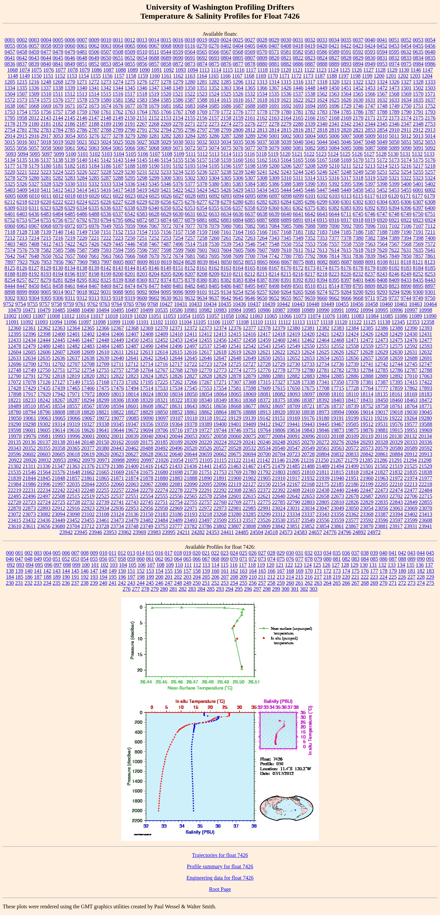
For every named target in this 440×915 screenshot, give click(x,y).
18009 (102, 394)
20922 (15, 460)
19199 (352, 418)
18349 (220, 400)
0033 (322, 40)
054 (85, 559)
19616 (73, 430)
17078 (29, 382)
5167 (322, 160)
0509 (130, 52)
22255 (102, 490)
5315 (322, 178)
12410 (176, 334)
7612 (310, 250)
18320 (146, 400)
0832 (394, 58)
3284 (190, 136)
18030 (161, 394)
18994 (337, 412)
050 (47, 559)
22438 (323, 490)
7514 (190, 244)
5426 (226, 190)
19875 (352, 430)
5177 (10, 166)
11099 (113, 322)
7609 (274, 250)
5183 (82, 166)
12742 (381, 364)
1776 (238, 112)
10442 (283, 304)
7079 (214, 226)
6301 (346, 202)
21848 (58, 478)
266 (346, 583)
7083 (262, 226)
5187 (118, 166)
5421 (165, 190)
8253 (430, 274)
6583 (142, 214)
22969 (176, 508)
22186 (352, 484)
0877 (238, 64)
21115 (220, 460)
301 (295, 589)
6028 (190, 196)
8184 (418, 268)
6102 (322, 196)
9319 (130, 298)
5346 (166, 184)
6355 (213, 208)
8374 (166, 280)
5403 (10, 190)
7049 (106, 226)
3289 (250, 136)
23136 (132, 514)
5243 (286, 172)
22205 (381, 484)
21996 (44, 484)
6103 (334, 196)
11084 (372, 316)
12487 (132, 346)
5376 (178, 184)
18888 (249, 412)
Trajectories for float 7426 (220, 855)
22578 (205, 496)
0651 (118, 58)
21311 (29, 466)
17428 (14, 388)
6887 (262, 220)
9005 (46, 292)
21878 (146, 478)
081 (337, 559)
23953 (110, 532)
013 (131, 553)
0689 (166, 58)
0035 (346, 40)
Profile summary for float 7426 (220, 866)
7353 (322, 238)
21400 (131, 466)
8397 (346, 280)
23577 (352, 520)
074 (272, 559)
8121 (418, 262)
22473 (381, 490)
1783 (322, 112)
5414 (81, 190)
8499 (286, 286)
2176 (430, 118)
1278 (166, 82)
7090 (334, 226)
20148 (88, 442)
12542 (249, 346)
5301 (178, 178)
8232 (358, 274)
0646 (70, 58)
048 (29, 559)
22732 (88, 502)
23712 (87, 526)
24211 (183, 532)
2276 (250, 124)
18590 (102, 406)
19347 (132, 424)
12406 (117, 334)
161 (225, 571)
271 (393, 583)
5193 (190, 166)
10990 (323, 310)
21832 (396, 472)
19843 (308, 430)
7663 (106, 256)
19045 (425, 412)
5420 (153, 190)
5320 (382, 178)
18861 (190, 412)
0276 (213, 46)
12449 (117, 340)
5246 (322, 172)
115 (224, 565)
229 (430, 577)
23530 (279, 520)
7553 (310, 244)
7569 (418, 244)
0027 (250, 40)
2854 (382, 130)
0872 (178, 64)
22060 (117, 484)
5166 (310, 160)
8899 (22, 292)
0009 (94, 40)
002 (29, 553)
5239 (238, 172)
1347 (154, 88)
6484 (58, 214)
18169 (410, 394)
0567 (226, 52)
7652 (58, 256)
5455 (406, 190)
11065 (270, 316)
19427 (279, 424)
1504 (10, 94)
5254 (406, 172)
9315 (106, 298)
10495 (117, 310)
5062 (82, 148)
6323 (45, 208)
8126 (22, 268)
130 (364, 565)
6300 (334, 202)
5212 (358, 166)
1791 (418, 112)
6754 (34, 220)
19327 (88, 424)
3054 (70, 136)
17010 (411, 376)
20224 (220, 442)
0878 (250, 64)
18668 (235, 406)
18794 (29, 412)
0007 (82, 40)
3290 (262, 136)
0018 (189, 40)
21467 (249, 466)
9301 (430, 292)
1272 (94, 82)
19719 (190, 430)
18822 (117, 412)
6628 (154, 214)
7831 (346, 256)
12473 (381, 340)
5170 (358, 160)
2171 (370, 118)
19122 (220, 418)
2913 (430, 130)
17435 (44, 388)
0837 (22, 64)
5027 (142, 142)
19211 (366, 418)
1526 (238, 94)
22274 (161, 490)
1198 (355, 76)
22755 (190, 502)
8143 (118, 268)
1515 (105, 94)
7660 (82, 256)
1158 (131, 76)
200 (159, 577)
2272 (202, 124)
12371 (176, 328)
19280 (425, 418)
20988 (118, 460)
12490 (146, 346)
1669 (46, 106)
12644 (176, 358)
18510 (29, 406)
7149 (82, 232)
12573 (381, 346)
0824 (322, 58)
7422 (70, 244)
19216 (381, 418)
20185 (161, 442)
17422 (425, 382)
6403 (22, 214)
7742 (274, 256)
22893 (44, 508)
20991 (132, 460)
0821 (286, 58)
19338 (102, 424)
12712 (131, 364)
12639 (102, 358)
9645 (238, 298)
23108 (102, 514)
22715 (425, 496)
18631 (176, 406)
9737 (394, 298)
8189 (22, 274)
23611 (29, 526)
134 (401, 565)
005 (57, 553)
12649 (249, 358)
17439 (58, 388)
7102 (394, 226)
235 (57, 583)
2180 (34, 124)
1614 (214, 100)
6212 (10, 202)
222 (365, 577)
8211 (238, 274)
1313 (262, 82)
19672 (132, 430)
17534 (176, 388)
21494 (337, 466)
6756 (58, 220)
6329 (69, 208)
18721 (308, 406)
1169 (261, 76)
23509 (220, 520)
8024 (178, 262)
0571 (274, 52)
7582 (46, 250)
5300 (166, 178)
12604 (14, 352)
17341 (323, 382)
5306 (238, 178)
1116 (239, 70)
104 (123, 565)
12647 (220, 358)
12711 (117, 364)
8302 (94, 280)
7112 (430, 226)
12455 (205, 340)
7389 (394, 238)
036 (346, 553)
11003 (24, 316)
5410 (34, 190)
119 (261, 565)
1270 (70, 82)
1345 (130, 88)
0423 (358, 46)
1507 (22, 94)
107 (151, 565)
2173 (394, 118)
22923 (88, 508)
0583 (310, 52)
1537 (298, 94)
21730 (190, 472)
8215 (286, 274)
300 (286, 589)
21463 (234, 466)
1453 (370, 88)
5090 (406, 148)
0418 (298, 46)
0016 (177, 40)
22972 (205, 508)
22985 (249, 508)
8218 (322, 274)
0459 (34, 52)
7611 (298, 250)
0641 (10, 58)
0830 (370, 58)
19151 (278, 418)
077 (300, 559)
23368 (367, 514)
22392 (279, 490)
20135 (14, 442)
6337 (117, 208)
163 (244, 571)
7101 (382, 226)
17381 (367, 382)
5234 (178, 172)
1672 (82, 106)
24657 (315, 532)
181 (412, 571)
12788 (425, 370)
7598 (166, 250)
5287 (106, 178)
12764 (146, 370)
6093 (226, 196)
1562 (322, 94)
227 (411, 577)
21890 (205, 478)
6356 (226, 208)
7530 (214, 244)
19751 (249, 430)
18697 (279, 406)
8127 (34, 268)
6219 (34, 202)
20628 (146, 454)
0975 (406, 64)
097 (58, 565)
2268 (154, 124)
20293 (367, 442)
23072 (14, 514)
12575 (396, 346)
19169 (293, 418)
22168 (308, 484)
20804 (323, 454)
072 (253, 559)
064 (178, 559)
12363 (58, 328)
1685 (214, 106)
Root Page (220, 889)
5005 (322, 136)
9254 (238, 292)
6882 (214, 220)
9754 (20, 304)
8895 (418, 286)
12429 (396, 334)
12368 (132, 328)
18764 (411, 406)
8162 (214, 268)
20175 (146, 442)
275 (430, 583)
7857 (418, 256)
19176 (308, 418)
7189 (394, 232)
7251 (142, 238)
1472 (382, 88)
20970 (88, 460)
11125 (369, 322)
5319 (370, 178)
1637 (430, 100)
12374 (220, 328)
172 (328, 571)
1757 (58, 112)
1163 (190, 76)
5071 (178, 148)
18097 (308, 394)
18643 (190, 406)
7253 (166, 238)
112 (197, 565)
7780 (286, 256)
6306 (406, 202)
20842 (367, 454)
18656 (220, 406)
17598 (249, 388)
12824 (146, 376)
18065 (235, 394)
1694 (310, 106)
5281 (46, 178)
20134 (425, 436)
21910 (279, 478)
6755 (46, 220)
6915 (322, 220)
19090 (146, 418)
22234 (44, 490)
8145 (142, 268)
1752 (430, 106)
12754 (88, 370)
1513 (81, 94)
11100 (127, 322)
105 (132, 565)
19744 (220, 430)
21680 (161, 472)
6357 (238, 208)
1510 (46, 94)
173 (337, 571)
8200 (118, 274)
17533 (161, 388)
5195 (214, 166)
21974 (411, 478)
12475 (396, 340)
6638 (262, 214)
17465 (73, 388)
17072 (14, 382)
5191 (166, 166)
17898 (14, 394)
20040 (146, 436)
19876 (367, 430)
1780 (286, 112)
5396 (358, 184)
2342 (346, 124)
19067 (88, 418)
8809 (370, 286)
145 (75, 571)
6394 (394, 208)
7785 (298, 256)
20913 (425, 454)
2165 (298, 118)
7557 (334, 244)
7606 (250, 250)
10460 (386, 304)
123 (298, 565)
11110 (256, 322)
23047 (323, 508)
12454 (190, 340)
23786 (205, 526)
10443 (298, 304)
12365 (88, 328)
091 (430, 559)
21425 (161, 466)
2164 (286, 118)
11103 (170, 322)
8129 (46, 268)
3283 (178, 136)
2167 (322, 118)
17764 (367, 388)
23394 (396, 514)
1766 (166, 112)
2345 (382, 124)
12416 (249, 334)
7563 (370, 244)
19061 (29, 418)
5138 (58, 160)
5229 (118, 172)
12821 (102, 376)
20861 (381, 454)
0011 (118, 40)
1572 (10, 100)
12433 (14, 340)
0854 (118, 64)
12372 (190, 328)
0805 (238, 58)
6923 (418, 220)
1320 (334, 82)
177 (374, 571)
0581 (286, 52)
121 (280, 565)
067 (206, 559)
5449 (346, 190)
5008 (358, 136)
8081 (310, 262)
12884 (323, 376)
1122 (309, 70)
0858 (166, 64)
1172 (296, 76)
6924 (430, 220)
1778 (262, 112)
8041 (214, 262)
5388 (286, 184)
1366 (262, 88)
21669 (117, 472)
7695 (214, 256)
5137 (46, 160)
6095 (250, 196)
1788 (382, 112)
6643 (322, 214)
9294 (394, 292)
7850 (406, 256)
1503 (430, 88)
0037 (358, 40)
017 (168, 553)
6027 (178, 196)
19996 (73, 436)
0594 (382, 52)
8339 (118, 280)
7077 (190, 226)
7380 (358, 238)
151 (131, 571)
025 (243, 553)
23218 (205, 514)
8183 (406, 268)
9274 (322, 292)
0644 (46, 58)
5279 (22, 178)
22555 (161, 496)
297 (258, 589)
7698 (226, 256)
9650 (262, 298)
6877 (178, 220)
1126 (357, 70)
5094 (22, 154)
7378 (346, 238)
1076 (48, 70)
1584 (154, 100)
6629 (166, 214)
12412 (205, 334)
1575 (46, 100)
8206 (178, 274)
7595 (130, 250)
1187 (320, 76)
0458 (22, 52)
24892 (359, 532)
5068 (154, 148)
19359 (161, 424)
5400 (406, 184)
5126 (357, 154)
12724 (220, 364)
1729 (346, 106)
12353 (413, 322)
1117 (251, 70)
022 (215, 553)
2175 (418, 118)
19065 (58, 418)
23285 (249, 514)
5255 (418, 172)
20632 (161, 454)
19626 (88, 430)
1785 (346, 112)
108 (160, 565)
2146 (82, 118)
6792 (82, 220)
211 (262, 577)
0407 (274, 46)
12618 (220, 352)
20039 (132, 436)
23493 (190, 520)
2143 (46, 118)
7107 (418, 226)
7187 (370, 232)
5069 (166, 148)
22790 (293, 502)
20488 (146, 448)
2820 (346, 130)
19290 (14, 424)
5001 (274, 136)
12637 (73, 358)
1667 (22, 106)
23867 (352, 526)
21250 (322, 460)
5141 (94, 160)
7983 (94, 262)
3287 (226, 136)
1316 (298, 82)
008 (85, 553)
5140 (82, 160)
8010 (154, 262)
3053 (58, 136)
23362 (352, 514)
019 (187, 553)
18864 (220, 412)
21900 (235, 478)
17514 (146, 388)
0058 (46, 46)
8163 (226, 268)
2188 (94, 124)
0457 (10, 52)
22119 (234, 484)
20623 (117, 454)
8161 (202, 268)
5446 (310, 190)
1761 (106, 112)
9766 (140, 304)
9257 (262, 292)
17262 (176, 382)
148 (103, 571)
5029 (166, 142)
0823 (310, 58)
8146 (154, 268)
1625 (334, 100)
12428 (381, 334)
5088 (382, 148)
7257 (190, 238)
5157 (202, 160)
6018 (70, 196)
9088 (118, 292)
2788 (106, 130)
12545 (279, 346)
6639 (274, 214)
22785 (279, 502)
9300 (418, 292)
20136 (29, 442)
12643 (161, 358)
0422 (346, 46)
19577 (411, 424)
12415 (234, 334)
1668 (34, 106)
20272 (323, 442)
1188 (332, 76)
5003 (298, 136)
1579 (94, 100)
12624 (308, 352)
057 (113, 559)
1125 (345, 70)
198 (141, 577)
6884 (238, 220)
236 (66, 583)
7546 (250, 244)
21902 (249, 478)
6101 (310, 196)
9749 (418, 298)
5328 (46, 184)
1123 (321, 70)
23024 (279, 508)
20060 (235, 436)
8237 (370, 274)
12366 (102, 328)
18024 (146, 394)
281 (173, 589)
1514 (93, 94)
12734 (322, 364)
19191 (337, 418)
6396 (406, 208)
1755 (34, 112)
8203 (142, 274)
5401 (418, 184)
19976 (29, 436)
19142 (264, 418)
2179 (22, 124)
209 (244, 577)
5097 (46, 154)
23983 (154, 532)
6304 (382, 202)
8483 (202, 286)
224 (383, 577)
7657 (70, 256)
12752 (73, 370)
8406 (370, 280)
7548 (274, 244)
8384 (250, 280)
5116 (250, 154)
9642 (226, 298)
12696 (14, 364)
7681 (190, 256)
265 (337, 583)
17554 (220, 388)
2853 (370, 130)
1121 (298, 70)
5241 (262, 172)
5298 (142, 178)
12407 (132, 334)
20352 (29, 448)
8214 (274, 274)
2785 (70, 130)
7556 (322, 244)
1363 (226, 88)
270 (384, 583)
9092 (142, 292)
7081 (238, 226)
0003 (34, 40)
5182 (70, 166)
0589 (334, 52)
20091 (293, 436)
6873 (154, 220)
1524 (213, 94)
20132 (410, 436)
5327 (34, 184)
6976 (94, 226)
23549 (308, 520)
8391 (286, 280)
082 (346, 559)
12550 (308, 346)
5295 (130, 178)
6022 (118, 196)
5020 (70, 142)
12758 (132, 370)
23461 (102, 520)
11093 (41, 322)
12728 (264, 364)
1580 (106, 100)
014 (140, 553)
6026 (166, 196)
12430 (410, 334)
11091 (12, 322)
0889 (334, 64)
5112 (202, 154)
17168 (102, 382)
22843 (396, 502)
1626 (346, 100)
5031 (190, 142)
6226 (106, 202)
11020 (140, 316)
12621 (264, 352)
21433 (175, 466)
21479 (278, 466)
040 (383, 553)
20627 (132, 454)
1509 (34, 94)
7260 (214, 238)
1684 (202, 106)
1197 (343, 76)
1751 (418, 106)
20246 (264, 442)
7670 (154, 256)
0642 (22, 58)
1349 (178, 88)
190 (66, 577)
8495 (250, 286)
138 (10, 571)
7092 (346, 226)
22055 (102, 484)
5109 (178, 154)
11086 (400, 316)
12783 (352, 370)
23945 (80, 532)
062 (159, 559)
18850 (161, 412)
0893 (346, 64)
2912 (418, 130)
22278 (176, 490)
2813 (262, 130)
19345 (117, 424)
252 (215, 583)
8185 (430, 268)
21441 (205, 466)
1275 (130, 82)
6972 (70, 226)
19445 (323, 424)
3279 (130, 136)
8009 (142, 262)
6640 (286, 214)
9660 (322, 298)
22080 (161, 484)
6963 (22, 226)
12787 (411, 370)
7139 (46, 232)
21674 (132, 472)
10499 (146, 310)
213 (281, 577)
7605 (238, 250)
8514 (334, 286)
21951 (352, 478)
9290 (358, 292)
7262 (238, 238)
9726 (382, 298)
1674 (106, 106)
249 (187, 583)
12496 (176, 346)
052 (66, 559)
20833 (352, 454)
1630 (358, 100)
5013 (418, 136)
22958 (161, 508)
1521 (177, 94)
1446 (298, 88)
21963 (381, 478)
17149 (73, 382)
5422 (177, 190)
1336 (34, 88)
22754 (176, 502)
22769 (235, 502)
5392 (334, 184)
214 (290, 577)
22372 (264, 490)
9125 (214, 292)
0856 (142, 64)
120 (270, 565)
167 (281, 571)
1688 (250, 106)
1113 (204, 70)
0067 (154, 46)
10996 (396, 310)
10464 (430, 304)
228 (421, 577)
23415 (14, 520)
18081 (264, 394)
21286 (380, 460)
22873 (29, 508)
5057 (34, 148)
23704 (73, 526)
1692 (286, 106)
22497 (44, 496)
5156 (190, 160)
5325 (10, 184)
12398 (44, 334)
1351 (202, 88)
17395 (396, 382)
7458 (142, 244)
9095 (166, 292)
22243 (73, 490)
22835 (381, 502)
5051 (406, 142)
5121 (297, 154)
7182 (310, 232)
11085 (386, 316)
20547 (293, 448)
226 (402, 577)
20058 (220, 436)
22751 (161, 502)
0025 (238, 40)
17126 (44, 382)
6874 (166, 220)
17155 (88, 382)
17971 (73, 394)
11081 (343, 316)
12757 (117, 370)
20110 (366, 436)
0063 (106, 46)
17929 (44, 394)
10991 (337, 310)
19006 (352, 412)
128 (345, 565)
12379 (279, 328)
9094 (154, 292)
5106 (142, 154)
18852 (176, 412)
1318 (322, 82)
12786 (396, 370)
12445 (58, 340)
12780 (308, 370)
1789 (394, 112)
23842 (278, 526)
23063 (396, 508)
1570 (418, 94)
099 (76, 565)
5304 (214, 178)
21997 (58, 484)
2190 (118, 124)
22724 (44, 502)
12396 (29, 334)
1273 (106, 82)
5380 (214, 184)
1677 (130, 106)
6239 (154, 202)
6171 (405, 196)
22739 (102, 502)
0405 (250, 46)
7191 (418, 232)
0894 (358, 64)
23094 (58, 514)
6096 (262, 196)
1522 (189, 94)
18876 (235, 412)
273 (412, 583)
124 (308, 565)
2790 (130, 130)
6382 (334, 208)
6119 (382, 196)
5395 (346, 184)
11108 (242, 322)
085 (374, 559)
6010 (34, 196)
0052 (406, 40)
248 (178, 583)
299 (276, 589)
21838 (425, 472)
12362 (44, 328)
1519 (153, 94)
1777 (250, 112)
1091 (156, 70)
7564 (382, 244)
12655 (337, 358)
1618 (262, 100)
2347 (406, 124)
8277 (34, 280)
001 (19, 553)
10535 (161, 310)
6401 (10, 214)
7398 (418, 238)
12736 (337, 364)
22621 (264, 496)
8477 (154, 286)
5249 (358, 172)
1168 (249, 76)
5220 (10, 172)
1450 (334, 88)
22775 (264, 502)
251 (206, 583)
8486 (226, 286)
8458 (58, 286)
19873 (337, 430)
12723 (205, 364)
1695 (322, 106)
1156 (107, 76)
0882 (286, 64)
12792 (44, 376)
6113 (346, 196)
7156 (166, 232)
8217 (310, 274)
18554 (58, 406)
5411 (46, 190)
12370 (161, 328)
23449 (58, 520)
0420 (322, 46)
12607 (58, 352)
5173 (394, 160)
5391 (322, 184)
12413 (220, 334)
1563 (334, 94)
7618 (358, 250)
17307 (235, 382)
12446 (73, 340)
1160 (154, 76)
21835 (410, 472)
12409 (161, 334)
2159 (238, 118)
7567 (394, 244)
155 (169, 571)
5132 (417, 154)
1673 (94, 106)
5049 (382, 142)
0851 (82, 64)
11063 (256, 316)
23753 (161, 526)
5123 (321, 154)
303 (314, 589)
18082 (279, 394)
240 (103, 583)
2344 (370, 124)
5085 (346, 148)
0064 (118, 46)
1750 (406, 106)
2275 (238, 124)
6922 (406, 220)
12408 (146, 334)
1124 (333, 70)
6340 (153, 208)
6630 (178, 214)
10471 (29, 310)
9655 (286, 298)
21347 (58, 466)
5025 (118, 142)
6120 (393, 196)
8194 (58, 274)
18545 (44, 406)
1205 (10, 82)
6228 (130, 202)
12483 (88, 346)
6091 (202, 196)
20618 (73, 454)
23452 (73, 520)
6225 (94, 202)
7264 (262, 238)
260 (290, 583)
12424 (352, 334)
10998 (425, 310)
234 (47, 583)
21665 (102, 472)
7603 (214, 250)
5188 (130, 166)
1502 (418, 88)
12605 (29, 352)
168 (290, 571)
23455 (88, 520)
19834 (293, 430)
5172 (382, 160)
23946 (95, 532)
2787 (94, 130)
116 (234, 565)
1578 (82, 100)
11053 (169, 316)
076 (290, 559)
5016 (22, 142)
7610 (286, 250)
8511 (322, 286)
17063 (425, 376)
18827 (132, 412)
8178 (358, 268)
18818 (73, 412)
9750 (430, 298)
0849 (70, 64)
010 (103, 553)
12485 (117, 346)
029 (281, 553)
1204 (427, 76)
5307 (250, 178)
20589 (411, 448)
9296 (406, 292)
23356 (337, 514)
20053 (190, 436)
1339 (70, 88)
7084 (274, 226)
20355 (44, 448)
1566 (370, 94)
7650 (46, 256)
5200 (274, 166)
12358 (427, 322)
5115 (238, 154)
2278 (274, 124)
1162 (178, 76)
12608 (73, 352)
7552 (298, 244)
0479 (70, 52)
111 (188, 565)
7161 (226, 232)
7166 (262, 232)
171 (318, 571)
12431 (425, 334)
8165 (250, 268)
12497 (190, 346)
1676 (118, 106)
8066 (274, 262)
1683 (190, 106)
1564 (346, 94)
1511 (58, 94)
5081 (298, 148)
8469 (106, 286)
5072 (190, 148)
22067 (146, 484)
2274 (226, 124)
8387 (262, 280)
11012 (67, 316)
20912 (411, 454)
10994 (367, 310)
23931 (410, 526)
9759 (68, 304)
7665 (118, 256)
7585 (58, 250)
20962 (74, 460)
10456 (357, 304)
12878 (235, 376)
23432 (29, 520)
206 (215, 577)
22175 (322, 484)
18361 (235, 400)
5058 (46, 148)
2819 (334, 130)
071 (244, 559)
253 (225, 583)
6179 (429, 196)
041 (393, 553)
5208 (310, 166)
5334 (118, 184)
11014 (82, 316)
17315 (264, 382)
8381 (214, 280)
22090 (190, 484)
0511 (154, 52)
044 (421, 553)
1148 (13, 76)
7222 (106, 238)
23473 (117, 520)
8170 (286, 268)
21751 (205, 472)
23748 (131, 526)
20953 (59, 460)
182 (421, 571)
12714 (146, 364)
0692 (202, 58)
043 (411, 553)
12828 (205, 376)
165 (262, 571)
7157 (178, 232)
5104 (118, 154)
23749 (146, 526)
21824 (366, 472)
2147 (94, 118)
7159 (202, 232)
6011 (46, 196)
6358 (250, 208)
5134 (10, 160)
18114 (366, 394)
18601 (132, 406)
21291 (395, 460)
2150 (130, 118)
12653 (308, 358)
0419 (310, 46)
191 (75, 577)
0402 (226, 46)
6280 (238, 202)
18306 (117, 400)
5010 (382, 136)
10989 (308, 310)
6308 (430, 202)
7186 (358, 232)
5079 (274, 148)
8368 (130, 280)
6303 (370, 202)
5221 (22, 172)
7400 (430, 238)
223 (374, 577)
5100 (70, 154)
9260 (274, 292)
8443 (430, 280)
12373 (205, 328)
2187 (82, 124)
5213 (370, 166)
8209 (214, 274)
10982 (205, 310)
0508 (118, 52)
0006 (70, 40)
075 (281, 559)
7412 (46, 244)
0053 (418, 40)
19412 (264, 424)
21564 (44, 472)
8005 (118, 262)
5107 (154, 154)
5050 (394, 142)
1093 (180, 70)
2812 (250, 130)
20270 (308, 442)
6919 (370, 220)
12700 (29, 364)
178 (384, 571)
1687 (238, 106)
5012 (406, 136)
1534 (262, 94)
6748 (394, 214)
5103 (106, 154)
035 (337, 553)
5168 (334, 160)
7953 (46, 262)
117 (243, 565)
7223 (118, 238)
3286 (214, 136)
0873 (190, 64)
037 (355, 553)
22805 (323, 502)
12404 (102, 334)
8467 (94, 286)
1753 (10, 112)
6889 (286, 220)
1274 (118, 82)
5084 (334, 148)
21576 (58, 472)
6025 (154, 196)
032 (309, 553)
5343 (142, 184)
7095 (358, 226)
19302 (44, 424)
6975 (82, 226)
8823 (394, 286)
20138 (58, 442)
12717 (175, 364)
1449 (322, 88)
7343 (274, 238)
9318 (118, 298)
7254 (178, 238)
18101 (337, 394)
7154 (142, 232)
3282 (166, 136)
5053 (430, 142)
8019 (166, 262)
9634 (202, 298)
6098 (286, 196)
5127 (369, 154)
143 (57, 571)
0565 (201, 52)
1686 (226, 106)
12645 (190, 358)
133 (392, 565)
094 (30, 565)
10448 (313, 304)
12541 (235, 346)
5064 (106, 148)
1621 (286, 100)
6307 (418, 202)
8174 (322, 268)
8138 (82, 268)
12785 (381, 370)
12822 (117, 376)
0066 (142, 46)
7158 (190, 232)
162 (234, 571)
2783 (46, 130)
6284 (286, 202)
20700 (264, 454)
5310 (286, 178)
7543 (238, 244)
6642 (310, 214)
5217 (418, 166)
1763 (130, 112)
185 (19, 577)
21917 (293, 478)
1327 (406, 82)
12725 (234, 364)
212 (271, 577)
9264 (286, 292)
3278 (118, 136)
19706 (161, 430)
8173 (310, 268)
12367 (117, 328)
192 (85, 577)
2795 (178, 130)
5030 (178, 142)
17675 (308, 388)
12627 (352, 352)
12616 (190, 352)
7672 (166, 256)
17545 (190, 388)
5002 (286, 136)
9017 (70, 292)
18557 (73, 406)
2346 (394, 124)
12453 (176, 340)
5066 (130, 148)
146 (85, 571)
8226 (346, 274)
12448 (102, 340)
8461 (70, 286)
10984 (235, 310)
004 (47, 553)
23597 (396, 520)
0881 (274, 64)
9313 (94, 298)
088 (402, 559)
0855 (130, 64)
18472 (425, 400)
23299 (264, 514)
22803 (308, 502)
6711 (346, 214)
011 (112, 553)
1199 (367, 76)
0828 (346, 58)
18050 (190, 394)
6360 (274, 208)
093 (20, 565)
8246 (394, 274)
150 (122, 571)
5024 (106, 142)
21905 (264, 478)
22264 (132, 490)
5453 (394, 190)
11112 (284, 322)
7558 (346, 244)
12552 (337, 346)
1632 (382, 100)
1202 (403, 76)
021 (206, 553)
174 (346, 571)
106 (142, 565)
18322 (176, 400)
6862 (130, 220)
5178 (22, 166)
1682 (178, 106)
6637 (250, 214)
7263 (250, 238)
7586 (70, 250)
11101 (142, 322)
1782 (310, 112)
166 (272, 571)
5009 (370, 136)
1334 (10, 88)
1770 (214, 112)
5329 (58, 184)
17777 (381, 388)
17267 (205, 382)
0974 (394, 64)
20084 (279, 436)
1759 (82, 112)
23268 (220, 514)
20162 (117, 442)
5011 (394, 136)
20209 (190, 442)
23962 (124, 532)
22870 (14, 508)
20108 (337, 436)
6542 (130, 214)
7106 (406, 226)
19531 (381, 424)
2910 (394, 130)
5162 (262, 160)
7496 (178, 244)
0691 (190, 58)
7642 (10, 256)
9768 (152, 304)
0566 (213, 52)
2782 (34, 130)
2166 (310, 118)
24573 (286, 532)
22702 (396, 496)
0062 (94, 46)
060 (141, 559)
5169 (346, 160)
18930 (293, 412)
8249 (406, 274)
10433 (195, 304)
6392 (370, 208)
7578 (34, 250)
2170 (358, 118)
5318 (358, 178)
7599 (178, 250)
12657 (367, 358)
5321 (394, 178)
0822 (298, 58)
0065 (130, 46)
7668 (142, 256)
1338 (58, 88)
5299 (154, 178)
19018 (396, 412)
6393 (382, 208)
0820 (274, 58)
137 (429, 565)
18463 (411, 400)
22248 (88, 490)
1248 (46, 82)
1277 (154, 82)
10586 (176, 310)
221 (355, 577)
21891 (220, 478)
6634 (226, 214)
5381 (226, 184)
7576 (22, 250)
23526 (264, 520)
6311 (34, 208)
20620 (102, 454)
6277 (202, 202)
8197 (82, 274)
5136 (34, 160)
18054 (205, 394)
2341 (334, 124)
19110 (190, 418)
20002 (102, 436)
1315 (286, 82)
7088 (310, 226)
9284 (346, 292)
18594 (117, 406)
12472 (367, 340)
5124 (333, 154)
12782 (337, 370)
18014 (132, 394)
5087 (370, 148)
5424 (201, 190)
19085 (132, 418)
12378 (264, 328)
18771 (425, 406)
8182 (394, 268)
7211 (430, 232)
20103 (323, 436)
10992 (352, 310)
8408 (382, 280)
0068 (166, 46)
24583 (300, 532)
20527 (220, 448)
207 (225, 577)
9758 (56, 304)
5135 (22, 160)
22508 (58, 496)
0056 (22, 46)
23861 (337, 526)
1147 (427, 70)
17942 (58, 394)
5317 (346, 178)
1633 (394, 100)
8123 (430, 262)
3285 (202, 136)
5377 (190, 184)
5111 (190, 154)
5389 (298, 184)
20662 (220, 454)
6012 (58, 196)
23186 (176, 514)
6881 (202, 220)
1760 (94, 112)
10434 (210, 304)
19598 (14, 430)
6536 (106, 214)
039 (374, 553)
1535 (274, 94)
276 (127, 589)
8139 (94, 268)
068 (215, 559)
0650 (106, 58)
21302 (14, 466)
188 (47, 577)
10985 (249, 310)
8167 (274, 268)
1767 (178, 112)
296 (248, 589)
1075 (36, 70)
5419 (141, 190)
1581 (118, 100)
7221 (94, 238)
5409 (22, 190)
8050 (226, 262)
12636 (58, 358)
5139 (70, 160)
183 (430, 571)
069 (225, 559)
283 (192, 589)
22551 (132, 496)
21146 (278, 460)
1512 (69, 94)
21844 (29, 478)
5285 (94, 178)
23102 (88, 514)
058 (122, 559)
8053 (250, 262)
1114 (216, 70)
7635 (418, 250)
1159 (142, 76)
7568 (406, 244)
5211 (346, 166)
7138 (34, 232)
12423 (337, 334)
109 (170, 565)
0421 (334, 46)
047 (19, 559)
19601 (29, 430)
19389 (205, 424)
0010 (106, 40)
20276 (337, 442)
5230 (130, 172)
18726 (323, 406)
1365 (250, 88)
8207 (190, 274)
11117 (312, 322)
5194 (202, 166)
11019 (125, 316)
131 (373, 565)
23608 (425, 520)
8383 (238, 280)
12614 (161, 352)
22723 (29, 502)
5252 (394, 172)
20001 (88, 436)
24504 (256, 532)
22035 (73, 484)
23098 (73, 514)
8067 (286, 262)
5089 (394, 148)
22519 (88, 496)
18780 (14, 412)
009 (94, 553)
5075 (226, 148)
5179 (34, 166)
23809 (264, 526)
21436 (190, 466)
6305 (394, 202)
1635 (418, 100)
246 (159, 583)
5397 (370, 184)
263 (318, 583)
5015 (10, 142)
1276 (142, 82)
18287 (73, 400)
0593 (370, 52)
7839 (370, 256)
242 (122, 583)
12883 (308, 376)
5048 (370, 142)
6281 (250, 202)
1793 (430, 112)
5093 (10, 154)
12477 (425, 340)
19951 (411, 430)
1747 (370, 106)
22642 (293, 496)
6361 (286, 208)
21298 (424, 460)
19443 (308, 424)
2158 (226, 118)
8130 (58, 268)
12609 (88, 352)
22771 (249, 502)
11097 (84, 322)
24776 (330, 532)
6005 (10, 196)
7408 (34, 244)
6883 (226, 220)
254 (234, 583)
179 (393, 571)
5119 (273, 154)
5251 (382, 172)
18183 (425, 394)
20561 (323, 448)
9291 (370, 292)
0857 (154, 64)
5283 (70, 178)
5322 (406, 178)
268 (365, 583)
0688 (154, 58)
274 (421, 583)
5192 (178, 166)
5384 (250, 184)
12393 (425, 328)
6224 (82, 202)
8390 (274, 280)
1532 (250, 94)
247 (169, 583)
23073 (29, 514)
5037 (262, 142)
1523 (201, 94)
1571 (430, 94)
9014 (58, 292)
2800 (238, 130)
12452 (161, 340)
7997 (106, 262)
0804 (226, 58)
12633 (14, 358)
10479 (44, 310)
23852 (308, 526)
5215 (394, 166)
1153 (72, 76)
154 (159, 571)
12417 (264, 334)
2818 (322, 130)
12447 (88, 340)
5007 (346, 136)
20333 (411, 442)
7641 (430, 250)
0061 (82, 46)
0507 (106, 52)
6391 (358, 208)
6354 (201, 208)
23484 (161, 520)
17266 (190, 382)
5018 (46, 142)
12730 (293, 364)
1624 (322, 100)
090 (421, 559)
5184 (94, 166)
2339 (310, 124)
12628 (366, 352)
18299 (102, 400)
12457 (235, 340)
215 (299, 577)
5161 (250, 160)
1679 (154, 106)
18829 (146, 412)
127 (336, 565)
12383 (337, 328)
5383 (238, 184)
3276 (94, 136)
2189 (106, 124)
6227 (118, 202)
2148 (106, 118)
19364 (176, 424)
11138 (383, 322)
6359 (262, 208)
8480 (166, 286)
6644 (334, 214)
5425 (213, 190)
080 (328, 559)
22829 (367, 502)
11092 (26, 322)
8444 (10, 286)
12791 (29, 376)
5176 (430, 160)
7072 (166, 226)
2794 (166, 130)
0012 (129, 40)
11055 (198, 316)
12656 (352, 358)
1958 (22, 118)
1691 (274, 106)
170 (309, 571)
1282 (214, 82)
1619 (274, 100)
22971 (190, 508)
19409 (249, 424)
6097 (274, 196)
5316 (334, 178)
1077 (60, 70)
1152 (60, 76)
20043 (161, 436)
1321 (346, 82)
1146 (416, 70)
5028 (154, 142)
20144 (73, 442)
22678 (352, 496)
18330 (190, 400)
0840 (46, 64)
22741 (117, 502)
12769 (190, 370)
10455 (342, 304)
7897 (10, 262)
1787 (370, 112)
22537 (117, 496)
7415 (58, 244)
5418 (129, 190)
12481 (58, 346)
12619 (234, 352)
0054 (430, 40)
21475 (264, 466)
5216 (406, 166)
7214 (34, 238)
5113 (214, 154)
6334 (81, 208)
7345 (286, 238)
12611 (117, 352)
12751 (58, 370)
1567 (382, 94)
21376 (87, 466)
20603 (44, 454)
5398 (382, 184)
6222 (58, 202)
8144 (130, 268)
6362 (298, 208)
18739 (352, 406)
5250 (370, 172)
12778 (279, 370)
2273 (214, 124)
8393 (310, 280)
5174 (406, 160)
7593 (106, 250)
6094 (238, 196)
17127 (58, 382)
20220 (205, 442)
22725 (58, 502)
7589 (94, 250)
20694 (249, 454)
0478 (58, 52)
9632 (190, 298)
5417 (117, 190)
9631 (178, 298)
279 (155, 589)
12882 (293, 376)
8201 (130, 274)
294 (230, 589)
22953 (132, 508)
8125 (10, 268)
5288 (118, 178)
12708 (88, 364)
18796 (44, 412)
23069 (411, 508)
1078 (72, 70)
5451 (370, 190)
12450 (132, 340)
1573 (22, 100)
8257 (22, 280)
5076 (238, 148)
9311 (70, 298)
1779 (274, 112)
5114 (226, 154)
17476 (117, 388)
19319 (73, 424)
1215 (22, 82)
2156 (202, 118)
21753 (220, 472)
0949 (370, 64)
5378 (202, 184)
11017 (96, 316)
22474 (396, 490)
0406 (262, 46)
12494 (161, 346)
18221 (14, 400)
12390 (411, 328)
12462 (308, 340)
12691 (425, 358)
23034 (308, 508)
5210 (334, 166)
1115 (228, 70)
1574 (34, 100)
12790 (14, 376)
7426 (94, 244)
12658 (381, 358)
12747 (425, 364)
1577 (70, 100)
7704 (262, 256)
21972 (396, 478)
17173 (117, 382)
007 (75, 553)
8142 (106, 268)
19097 (161, 418)
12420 (308, 334)
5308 (262, 178)
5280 (34, 178)
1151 (48, 76)
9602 (154, 298)
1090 (144, 70)
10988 (293, 310)
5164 (286, 160)
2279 (286, 124)
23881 (381, 526)
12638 (88, 358)
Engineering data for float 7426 (220, 878)
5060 (58, 148)
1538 (310, 94)
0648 (82, 58)
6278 (214, 202)
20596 (14, 454)
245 (150, 583)
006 (66, 553)
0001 (10, 40)
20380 (102, 448)
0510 (142, 52)
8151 (178, 268)
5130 (393, 154)
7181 (298, 232)
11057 (212, 316)
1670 (58, 106)
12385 (367, 328)
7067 (154, 226)
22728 (73, 502)
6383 (346, 208)
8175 (334, 268)
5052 (418, 142)
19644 (117, 430)
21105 (205, 460)
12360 (14, 328)
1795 (10, 118)
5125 (345, 154)
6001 (418, 190)
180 (402, 571)
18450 (381, 400)
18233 (29, 400)
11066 (285, 316)
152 (141, 571)
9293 (382, 292)
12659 (396, 358)
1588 (202, 100)
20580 (396, 448)
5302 (190, 178)
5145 (142, 160)
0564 (189, 52)
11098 (99, 322)
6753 (22, 220)
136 (420, 565)
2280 (298, 124)
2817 (310, 130)
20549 (308, 448)
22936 (117, 508)
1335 (22, 88)
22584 (220, 496)
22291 (205, 490)
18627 (161, 406)
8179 (370, 268)
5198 (250, 166)
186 (29, 577)
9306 (58, 298)
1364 (238, 88)
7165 (250, 232)
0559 (177, 52)
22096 (220, 484)
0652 (130, 58)
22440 (337, 490)
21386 (117, 466)
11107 (228, 322)
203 (187, 577)
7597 (154, 250)
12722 (190, 364)
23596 (381, 520)
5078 (262, 148)
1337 (46, 88)
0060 (70, 46)
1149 (24, 76)
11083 (357, 316)
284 (201, 589)
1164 (201, 76)
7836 (358, 256)
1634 (406, 100)
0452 (382, 46)
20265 (293, 442)
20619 (88, 454)
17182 (132, 382)
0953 (382, 64)
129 (354, 565)
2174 (406, 118)
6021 (106, 196)
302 (304, 589)
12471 (352, 340)
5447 (322, 190)
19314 (58, 424)
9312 (82, 298)
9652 (274, 298)
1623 (310, 100)
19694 (146, 430)
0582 (298, 52)
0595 (394, 52)
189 (57, 577)
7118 (10, 232)
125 (317, 565)
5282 (58, 178)
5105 (130, 154)
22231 (29, 490)
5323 (418, 178)
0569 (250, 52)
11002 (9, 316)
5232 (154, 172)
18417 (352, 400)
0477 (46, 52)
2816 (298, 130)
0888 (322, 64)
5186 (106, 166)
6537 (118, 214)
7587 (82, 250)
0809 (262, 58)
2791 (142, 130)
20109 (352, 436)
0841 (58, 64)
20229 (235, 442)
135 (410, 565)
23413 (425, 514)
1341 (94, 88)
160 (215, 571)
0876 (226, 64)
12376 (235, 328)
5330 (70, 184)
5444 (286, 190)
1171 (284, 76)
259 (281, 583)
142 (47, 571)
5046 (346, 142)
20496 (176, 448)
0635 (418, 52)
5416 (105, 190)
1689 (262, 106)
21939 (323, 478)
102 (104, 565)
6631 (190, 214)
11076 (328, 316)
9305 (46, 298)
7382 (370, 238)
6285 (298, 202)
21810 (308, 472)
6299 (322, 202)
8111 (394, 262)
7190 (406, 232)
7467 (154, 244)
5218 (430, 166)
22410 (308, 490)
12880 (264, 376)
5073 (202, 148)
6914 (310, 220)
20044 (176, 436)
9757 (44, 304)
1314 (274, 82)
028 (271, 553)
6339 (141, 208)
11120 (341, 322)
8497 (262, 286)
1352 (214, 88)
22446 (352, 490)
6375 (310, 208)
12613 (146, 352)
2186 (70, 124)
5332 (94, 184)
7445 (118, 244)
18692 (264, 406)
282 (183, 589)
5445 (298, 190)
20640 (176, 454)
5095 (34, 154)
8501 (298, 286)
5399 (394, 184)
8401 (358, 280)
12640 (117, 358)
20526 (205, 448)
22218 (425, 484)
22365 (249, 490)
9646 (250, 298)
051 (57, 559)
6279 (226, 202)
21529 (425, 466)
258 (272, 583)
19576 (396, 424)
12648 (235, 358)
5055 (10, 148)
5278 (10, 178)
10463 (415, 304)
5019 (58, 142)
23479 (132, 520)
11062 (241, 316)
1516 (117, 94)
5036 (250, 142)
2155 (190, 118)
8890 (406, 286)
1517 (129, 94)
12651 (279, 358)
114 (215, 565)
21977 (425, 478)
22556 (176, 496)
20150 (102, 442)
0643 (34, 58)
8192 (34, 274)
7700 (250, 256)
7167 (274, 232)
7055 (118, 226)
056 (103, 559)
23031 (293, 508)
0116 (190, 46)
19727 (205, 430)
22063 (132, 484)
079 (318, 559)
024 (234, 553)
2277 (262, 124)
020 (196, 553)
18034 (176, 394)
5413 (69, 190)
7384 (382, 238)
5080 (286, 148)
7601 (202, 250)
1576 (58, 100)
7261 (226, 238)
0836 (10, 64)
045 (430, 553)
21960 (367, 478)
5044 (322, 142)
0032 (310, 40)
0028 (262, 40)
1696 (334, 106)
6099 (298, 196)
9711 (370, 298)
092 (11, 565)
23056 (381, 508)
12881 (279, 376)
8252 (418, 274)
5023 (94, 142)
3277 (106, 136)
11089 (415, 316)
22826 (352, 502)
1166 (225, 76)
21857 (73, 478)
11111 (270, 322)
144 (66, 571)
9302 (10, 298)
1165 (213, 76)
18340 (205, 400)
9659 (310, 298)
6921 (394, 220)
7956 (58, 262)
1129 (392, 70)
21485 (293, 466)
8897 (430, 286)
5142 (106, 160)
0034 (334, 40)
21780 (249, 472)
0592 (358, 52)
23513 (235, 520)
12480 (44, 346)
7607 (262, 250)
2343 (358, 124)
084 (365, 559)
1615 (226, 100)
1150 (36, 76)
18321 (161, 400)
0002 (22, 40)
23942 (66, 532)
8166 (262, 268)
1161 (166, 76)
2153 (166, 118)
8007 (130, 262)
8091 (370, 262)
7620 (382, 250)
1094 (192, 70)
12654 (323, 358)
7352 (310, 238)
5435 (274, 190)
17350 (337, 382)
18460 (396, 400)
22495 (14, 496)
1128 (380, 70)
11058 (227, 316)
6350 (165, 208)
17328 (293, 382)
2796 (190, 130)
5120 (285, 154)
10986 (264, 310)
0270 (201, 46)
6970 (58, 226)
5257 (430, 172)
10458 (371, 304)
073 (262, 559)
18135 (381, 394)
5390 (310, 184)
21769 (235, 472)
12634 (29, 358)
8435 (418, 280)
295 (239, 589)
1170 (273, 76)
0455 (418, 46)
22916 (73, 508)
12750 (44, 370)
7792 (310, 256)
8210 (226, 274)
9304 (34, 298)
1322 (358, 82)
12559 (367, 346)
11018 (111, 316)
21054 (176, 460)
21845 (44, 478)
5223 (46, 172)
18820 (88, 412)
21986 (29, 484)
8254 (10, 280)
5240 (250, 172)
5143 (118, 160)
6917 (346, 220)
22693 (381, 496)
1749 (394, 106)
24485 (242, 532)
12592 (411, 346)
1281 (202, 82)
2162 (262, 118)
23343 (323, 514)
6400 (430, 208)
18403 (337, 400)
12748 (14, 370)
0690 (178, 58)
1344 (118, 88)
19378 (190, 424)
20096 (308, 436)
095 (39, 565)
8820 (382, 286)
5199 (262, 166)
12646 (205, 358)
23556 (323, 520)
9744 (406, 298)
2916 (34, 136)
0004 (46, 40)
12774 (235, 370)
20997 (147, 460)
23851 (293, 526)
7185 (346, 232)
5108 (166, 154)
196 (122, 577)
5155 (178, 160)
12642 (146, 358)
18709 (293, 406)
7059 (130, 226)
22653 (308, 496)
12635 (44, 358)
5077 (250, 148)
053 (75, 559)
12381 (308, 328)
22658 (323, 496)
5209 (322, 166)
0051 (394, 40)
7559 (358, 244)
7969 (82, 262)
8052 (238, 262)
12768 (176, 370)
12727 (249, 364)
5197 (238, 166)
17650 (293, 388)
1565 (358, 94)
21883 (176, 478)
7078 (202, 226)
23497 (205, 520)
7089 (322, 226)
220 (346, 577)
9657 (298, 298)
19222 (396, 418)
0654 (142, 58)
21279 (351, 460)
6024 (142, 196)
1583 (142, 100)
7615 (346, 250)
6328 (57, 208)
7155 (154, 232)
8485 (214, 286)
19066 (73, 418)
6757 (70, 220)
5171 (370, 160)
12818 (58, 376)
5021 (82, 142)
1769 (202, 112)
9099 (190, 292)
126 (326, 565)
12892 (396, 376)
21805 (293, 472)
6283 (274, 202)
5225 (70, 172)
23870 (366, 526)
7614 (334, 250)
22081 (176, 484)
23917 (396, 526)
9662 (334, 298)
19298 (29, 424)
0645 (58, 58)
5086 (358, 148)
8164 (238, 268)
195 (113, 577)
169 (300, 571)
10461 (401, 304)
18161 (396, 394)
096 (48, 565)
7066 (142, 226)
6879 (190, 220)
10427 (166, 304)
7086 (298, 226)
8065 (262, 262)
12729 (278, 364)
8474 (130, 286)
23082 (44, 514)
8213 (262, 274)
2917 (46, 136)
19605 (44, 430)
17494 (132, 388)
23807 (234, 526)
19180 (322, 418)
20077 (264, 436)
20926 (30, 460)
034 (327, 553)
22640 (279, 496)
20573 (367, 448)
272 (402, 583)
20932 (44, 460)
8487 (238, 286)
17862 (411, 388)
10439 (269, 304)
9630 (166, 298)
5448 (334, 190)
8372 (154, 280)
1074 (24, 70)
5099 (58, 154)
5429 (238, 190)
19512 (367, 424)
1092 (168, 70)
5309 (274, 178)
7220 (82, 238)
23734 (117, 526)
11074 (314, 316)
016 (159, 553)
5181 (58, 166)
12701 (44, 364)
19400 (220, 424)
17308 (249, 382)
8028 (190, 262)
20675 (235, 454)
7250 (130, 238)
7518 (202, 244)
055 (94, 559)
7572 (430, 244)
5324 (430, 178)
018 (178, 553)
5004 (310, 136)
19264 (410, 418)
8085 (334, 262)
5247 (334, 172)
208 (234, 577)
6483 (46, 214)
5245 (310, 172)
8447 (22, 286)
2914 (10, 136)
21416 (146, 466)
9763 (104, 304)
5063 (94, 148)
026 (253, 553)
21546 (29, 472)
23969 (139, 532)
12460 (279, 340)
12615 (175, 352)
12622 (278, 352)
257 (262, 583)
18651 (205, 406)
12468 (337, 340)
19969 (425, 430)
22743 (132, 502)
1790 (406, 112)
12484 (102, 346)
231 (19, 583)
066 (197, 559)
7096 (370, 226)
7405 (22, 244)
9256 (250, 292)
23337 (308, 514)
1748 (382, 106)
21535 (14, 472)
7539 (226, 244)
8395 (334, 280)
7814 (334, 256)
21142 (263, 460)
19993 (58, 436)
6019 (82, 196)
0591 (346, 52)
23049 (337, 508)
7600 (190, 250)
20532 (249, 448)
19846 (323, 430)
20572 (352, 448)
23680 (58, 526)
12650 (264, 358)
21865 (102, 478)
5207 (298, 166)
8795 (358, 286)
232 (29, 583)
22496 (29, 496)
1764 (142, 112)
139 (19, 571)
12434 (29, 340)
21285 (366, 460)
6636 (238, 214)
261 (300, 583)
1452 (358, 88)
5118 (261, 154)
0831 (382, 58)
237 (75, 583)
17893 (425, 388)
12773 (220, 370)
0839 (34, 64)
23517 (249, 520)
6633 (214, 214)
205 (206, 577)
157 (187, 571)
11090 (429, 316)
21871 (117, 478)
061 (150, 559)
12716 (161, 364)
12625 (322, 352)
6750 (418, 214)
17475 (102, 388)
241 (113, 583)
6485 (70, 214)
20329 (396, 442)
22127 (249, 484)
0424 (370, 46)
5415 (93, 190)
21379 (102, 466)
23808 (249, 526)
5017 (34, 142)
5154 (166, 160)
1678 (142, 106)
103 (114, 565)
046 (10, 559)
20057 (205, 436)
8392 (298, 280)
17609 (264, 388)
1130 (404, 70)
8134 (70, 268)
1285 (226, 82)
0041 (382, 40)
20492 (161, 448)
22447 (367, 490)
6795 (118, 220)
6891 (298, 220)
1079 (84, 70)
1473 (394, 88)
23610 (14, 526)
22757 (205, 502)
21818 (352, 472)
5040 (298, 142)
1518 (141, 94)
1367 (274, 88)
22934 (102, 508)
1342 (106, 88)
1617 (250, 100)
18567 (88, 406)
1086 (96, 70)
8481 (178, 286)
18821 (102, 412)
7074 (178, 226)
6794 (106, 220)
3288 (238, 136)
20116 (381, 436)
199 (150, 577)
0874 (202, 64)
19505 (352, 424)
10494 (102, 310)
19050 (14, 418)
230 (10, 583)
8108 (382, 262)
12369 (146, 328)
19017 (381, 412)
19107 (176, 418)
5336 (130, 184)
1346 (142, 88)
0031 (298, 40)
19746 (235, 430)
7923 (22, 262)
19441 (293, 424)
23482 (146, 520)
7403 (10, 244)
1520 (165, 94)
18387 (308, 400)
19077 (117, 418)
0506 (94, 52)
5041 (310, 142)
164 (253, 571)
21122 (234, 460)
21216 (307, 460)
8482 (190, 286)
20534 (264, 448)
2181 (46, 124)
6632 (202, 214)
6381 (322, 208)
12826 (176, 376)
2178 (10, 124)
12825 (161, 376)
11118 (326, 322)
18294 (88, 400)
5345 (154, 184)
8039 (202, 262)
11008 (53, 316)
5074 (214, 148)
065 (187, 559)
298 (267, 589)
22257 (117, 490)
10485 (58, 310)
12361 (29, 328)
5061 (70, 148)
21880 (161, 478)
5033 (214, 142)
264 (328, 583)
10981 (190, 310)
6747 (382, 214)
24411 (227, 532)
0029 (274, 40)
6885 (250, 220)
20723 (293, 454)
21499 (352, 466)
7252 (154, 238)
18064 (220, 394)
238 (85, 583)
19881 (381, 430)
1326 (394, 82)
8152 (190, 268)
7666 (130, 256)
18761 (396, 406)
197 (131, 577)
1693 (298, 106)
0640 (430, 52)
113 (206, 565)
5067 (142, 148)
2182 (58, 124)
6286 (310, 202)
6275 (178, 202)
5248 (346, 172)
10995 (381, 310)
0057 (34, 46)
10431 (180, 304)
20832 (337, 454)
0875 (214, 64)
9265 (298, 292)
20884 (396, 454)
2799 (226, 130)
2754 (10, 130)
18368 (249, 400)
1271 (82, 82)
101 (95, 565)
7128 (22, 232)
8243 (382, 274)
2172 (382, 118)
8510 (310, 286)
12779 (293, 370)
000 (10, 553)
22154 (278, 484)
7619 (370, 250)
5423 (189, 190)
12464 (323, 340)
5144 (130, 160)
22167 (293, 484)
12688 (411, 358)
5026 (130, 142)
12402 (88, 334)
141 (38, 571)
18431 (367, 400)
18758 (381, 406)
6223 (70, 202)
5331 (82, 184)
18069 (249, 394)
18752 (367, 406)
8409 (394, 280)
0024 (226, 40)
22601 (235, 496)
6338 (129, 208)
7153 (130, 232)
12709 (102, 364)
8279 (46, 280)
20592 (425, 448)
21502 (381, 466)
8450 (34, 286)
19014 (367, 412)
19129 (234, 418)
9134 (226, 292)
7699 (238, 256)
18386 (293, 400)
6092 (214, 196)
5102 (94, 154)
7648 (34, 256)
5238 (226, 172)
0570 (262, 52)
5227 (94, 172)
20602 (29, 454)
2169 (346, 118)
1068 (12, 70)
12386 (381, 328)
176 (365, 571)
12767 (161, 370)
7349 (298, 238)
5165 (298, 160)
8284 (70, 280)
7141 (70, 232)
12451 (146, 340)
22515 (73, 496)
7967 (70, 262)
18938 (308, 412)
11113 (298, 322)
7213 (22, 238)
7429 (106, 244)
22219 (14, 490)
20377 (88, 448)
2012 (34, 118)
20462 (132, 448)
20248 (279, 442)
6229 (142, 202)
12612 (131, 352)
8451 (46, 286)
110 (179, 565)
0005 (58, 40)
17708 (323, 388)
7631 (406, 250)
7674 (178, 256)
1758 (70, 112)
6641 (298, 214)
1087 (108, 70)
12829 (220, 376)
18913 (264, 412)
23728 (102, 526)
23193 (190, 514)
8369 (142, 280)
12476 (411, 340)
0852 (94, 64)
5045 (334, 142)
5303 (202, 178)
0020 (213, 40)
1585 (166, 100)
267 (356, 583)
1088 (120, 70)
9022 (94, 292)
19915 (396, 430)
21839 (14, 478)
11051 (154, 316)
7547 (262, 244)
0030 (286, 40)
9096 (178, 292)
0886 (298, 64)
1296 (238, 82)
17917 (29, 394)
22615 (249, 496)
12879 (249, 376)
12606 (44, 352)
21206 (292, 460)
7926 (34, 262)
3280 (142, 136)
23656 (43, 526)
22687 (367, 496)
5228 (106, 172)
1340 (82, 88)
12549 (293, 346)
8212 (250, 274)
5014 (430, 136)
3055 (82, 136)
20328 (381, 442)
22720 (14, 502)
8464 (82, 286)
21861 (88, 478)
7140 (58, 232)
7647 (22, 256)
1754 (22, 112)
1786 (358, 112)
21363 (73, 466)
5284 (82, 178)
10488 (73, 310)
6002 (430, 190)
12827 (190, 376)
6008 (22, 196)
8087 (346, 262)
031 (299, 553)
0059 (58, 46)
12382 (323, 328)
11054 (183, 316)
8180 (382, 268)
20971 (103, 460)
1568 (394, 94)
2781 (22, 130)
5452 (382, 190)
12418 (278, 334)
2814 (274, 130)
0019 (201, 40)
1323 (370, 82)
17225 (161, 382)
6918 (358, 220)
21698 (176, 472)
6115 (358, 196)
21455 (220, 466)
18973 (323, 412)
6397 (418, 208)
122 (289, 565)
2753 (430, 124)
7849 (394, 256)
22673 (337, 496)
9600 (142, 298)
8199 (106, 274)
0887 (310, 64)
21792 (264, 472)
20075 (249, 436)
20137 (44, 442)
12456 (220, 340)
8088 (358, 262)
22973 (220, 508)
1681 (166, 106)
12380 (293, 328)
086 (384, 559)
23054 (367, 508)
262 (309, 583)
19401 (235, 424)
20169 (132, 442)
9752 (8, 304)
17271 (220, 382)
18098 (323, 394)
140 (29, 571)
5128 (381, 154)
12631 (410, 352)
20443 (117, 448)
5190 (154, 166)
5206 (286, 166)
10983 (220, 310)
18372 (264, 400)
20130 (396, 436)
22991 (264, 508)
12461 (293, 340)
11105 (199, 322)
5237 (214, 172)
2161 (250, 118)
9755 (32, 304)
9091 (130, 292)
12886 (352, 376)
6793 (94, 220)
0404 (238, 46)
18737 (337, 406)
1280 (190, 82)
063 (169, 559)
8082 (322, 262)
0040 (370, 40)
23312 (279, 514)
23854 (322, 526)
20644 (190, 454)
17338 (308, 382)
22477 (411, 490)
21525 (410, 466)
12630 (396, 352)
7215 (46, 238)
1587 (190, 100)
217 (318, 577)
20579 (381, 448)
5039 (286, 142)
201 (169, 577)
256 (253, 583)
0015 (165, 40)
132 (382, 565)
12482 (73, 346)
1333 (430, 82)
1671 (70, 106)
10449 (327, 304)
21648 (73, 472)
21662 (88, 472)
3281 (154, 136)
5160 (238, 160)
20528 (235, 448)
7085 (286, 226)
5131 (405, 154)
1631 (370, 100)
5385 (262, 184)
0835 (430, 58)
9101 (202, 292)
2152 (154, 118)
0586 (322, 52)
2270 (178, 124)
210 (253, 577)
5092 (430, 148)
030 (290, 553)
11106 (213, 322)
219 (337, 577)
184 (10, 577)
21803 (279, 472)
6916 (334, 220)
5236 (202, 172)
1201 (391, 76)
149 (113, 571)
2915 (22, 136)
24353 (212, 532)
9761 (80, 304)
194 (103, 577)
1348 (166, 88)
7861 (430, 256)
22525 (102, 496)
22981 (235, 508)
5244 (298, 172)
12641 (132, 358)
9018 (82, 292)
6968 (46, 226)
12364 (73, 328)
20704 (279, 454)
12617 (205, 352)
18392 (323, 400)
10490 (88, 310)
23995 (168, 532)
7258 (202, 238)
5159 (226, 160)
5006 (334, 136)
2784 (58, 130)
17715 (337, 388)
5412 (57, 190)
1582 (130, 100)
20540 (279, 448)
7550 (286, 244)
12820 (88, 376)
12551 (323, 346)
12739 (352, 364)
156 (178, 571)
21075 (191, 460)
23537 (293, 520)
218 (327, 577)
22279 (190, 490)
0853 (106, 64)
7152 (118, 232)
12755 (102, 370)
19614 (58, 430)
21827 (381, 472)
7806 (322, 256)
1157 (119, 76)
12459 (264, 340)
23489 (176, 520)
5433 (250, 190)
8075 (298, 262)
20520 (190, 448)
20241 (249, 442)
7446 (130, 244)
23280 (235, 514)
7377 (334, 238)
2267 (142, 124)
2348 (418, 124)
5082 (310, 148)
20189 (176, 442)
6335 (93, 208)
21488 (308, 466)
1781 (298, 112)
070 (234, 559)
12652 (293, 358)
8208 (202, 274)
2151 (142, 118)
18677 (249, 406)
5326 (22, 184)
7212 (10, 238)
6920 (382, 220)
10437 (254, 304)
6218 (22, 202)
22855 (425, 502)
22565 (190, 496)
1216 (34, 82)
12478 (14, 346)
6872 (142, 220)
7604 (226, 250)
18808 (58, 412)
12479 (29, 346)
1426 (286, 88)
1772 (226, 112)
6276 (190, 202)
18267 (58, 400)
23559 (337, 520)
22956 (146, 508)
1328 (418, 82)
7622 (394, 250)
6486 (82, 214)
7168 (286, 232)
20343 (14, 448)
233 (38, 583)
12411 (190, 334)
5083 (322, 148)
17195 (146, 382)
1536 (286, 94)
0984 (418, 64)
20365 (73, 448)
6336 (105, 208)
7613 (322, 250)
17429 (29, 388)
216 (309, 577)
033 (318, 553)
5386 (274, 184)
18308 (132, 400)
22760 (220, 502)
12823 (132, 376)
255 (244, 583)
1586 (178, 100)
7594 (118, 250)
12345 (398, 322)
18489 (14, 406)
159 (206, 571)
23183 (161, 514)
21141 (249, 460)
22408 (293, 490)
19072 (102, 418)
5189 (142, 166)
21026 (162, 460)
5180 (46, 166)
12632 (425, 352)
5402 (430, 184)
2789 (118, 130)
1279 (178, 82)
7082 (250, 226)
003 (38, 553)
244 (141, 583)
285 (211, 589)
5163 (274, 160)
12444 (44, 340)
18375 (279, 400)
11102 (156, 322)
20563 (337, 448)
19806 (279, 430)
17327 (279, 382)
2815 (286, 130)
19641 (102, 430)
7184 (334, 232)
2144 (58, 118)
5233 (166, 172)
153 (150, 571)
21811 (322, 472)
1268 (58, 82)
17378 (352, 382)
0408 (286, 46)
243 (131, 583)
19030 (411, 412)
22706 (411, 496)
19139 (249, 418)
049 (38, 559)
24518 (271, 532)
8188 (10, 274)
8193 (46, 274)
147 (94, 571)
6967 (34, 226)
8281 (58, 280)
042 (402, 553)
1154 (83, 76)
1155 (95, 76)
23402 (411, 514)
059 (131, 559)
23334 (293, 514)
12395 (14, 334)
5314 (310, 178)
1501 (406, 88)
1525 (226, 94)
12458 (249, 340)
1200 (379, 76)
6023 (130, 196)
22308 (235, 490)
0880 (262, 64)
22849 (411, 502)
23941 (425, 526)
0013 (141, 40)
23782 (190, 526)
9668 (358, 298)
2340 (322, 124)
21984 (14, 484)
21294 (410, 460)
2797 (202, 130)
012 (122, 553)
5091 (418, 148)
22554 (146, 496)
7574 (10, 250)
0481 (82, 52)
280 (164, 589)
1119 (274, 70)
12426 (366, 334)
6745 (358, 214)
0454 (406, 46)
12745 (410, 364)
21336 (43, 466)
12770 (205, 370)
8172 (298, 268)
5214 (382, 166)
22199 (366, 484)
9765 (128, 304)
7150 (94, 232)
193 (94, 577)
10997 (411, 310)
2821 (358, 130)
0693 (214, 58)
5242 (274, 172)
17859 (396, 388)
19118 (205, 418)
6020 (94, 196)
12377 (249, 328)
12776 (264, 370)
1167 (237, 76)
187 (38, 577)
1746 (358, 106)
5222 (34, 172)
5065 (118, 148)
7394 (406, 238)
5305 (226, 178)
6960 (10, 226)
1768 (190, 112)
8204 (154, 274)
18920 (279, 412)
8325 (106, 280)
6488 (94, 214)
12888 (367, 376)
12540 (220, 346)
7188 (382, 232)
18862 (205, 412)
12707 (73, 364)
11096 (70, 322)
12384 (352, 328)
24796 (344, 532)
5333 (106, 184)
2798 (214, 130)
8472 (118, 286)
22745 (146, 502)
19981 (44, 436)
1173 (308, 76)
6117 (370, 196)
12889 (381, 376)
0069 (178, 46)
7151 (106, 232)
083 (356, 559)
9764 (116, 304)
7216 (58, 238)
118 (252, 565)
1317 (310, 82)
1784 (334, 112)
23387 (381, 514)
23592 (367, 520)
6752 (10, 220)
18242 (44, 400)
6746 (370, 214)
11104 (185, 322)
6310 (22, 208)
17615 (279, 388)
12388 (396, 328)
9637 (214, 298)
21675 (146, 472)
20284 (352, 442)
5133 (429, 154)
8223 (334, 274)
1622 (298, 100)
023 (225, 553)
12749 (29, 370)
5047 (358, 142)
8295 (82, 280)
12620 (249, 352)
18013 (117, 394)
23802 (220, 526)
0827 (334, 58)
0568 (238, 52)
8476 (142, 286)
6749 (406, 214)
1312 (250, 82)
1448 (310, 88)
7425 (82, 244)
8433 (406, 280)
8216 (298, 274)
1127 (368, 70)
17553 (205, 388)
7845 (382, 256)
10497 (132, 310)
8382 (226, 280)
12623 (293, 352)
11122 (355, 322)
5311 (298, 178)
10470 (14, 310)
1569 (406, 94)
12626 (337, 352)
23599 (411, 520)
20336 (425, 442)
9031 (106, 292)
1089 (132, 70)
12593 (425, 346)
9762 (92, 304)
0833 (406, 58)
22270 (146, 490)
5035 (238, 142)
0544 (165, 52)
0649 (94, 58)
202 (178, 577)
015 (150, 553)
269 (374, 583)
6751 (430, 214)
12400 (58, 334)
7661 (94, 256)
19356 (146, 424)
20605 (58, 454)
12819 (73, 376)
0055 (10, 46)
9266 (310, 292)
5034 (226, 142)
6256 (166, 202)
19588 (425, 424)
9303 (22, 298)
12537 (205, 346)
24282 (198, 532)
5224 (58, 172)
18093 (293, 394)
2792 (154, 130)
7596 (142, 250)
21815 (337, 472)
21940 (337, 478)
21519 (396, 466)
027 (262, 553)
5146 (154, 160)
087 (393, 559)
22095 (205, 484)
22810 (337, 502)
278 (145, 589)
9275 (334, 292)
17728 (352, 388)
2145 (70, 118)
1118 (263, 70)
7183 (322, 232)
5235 (190, 172)
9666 (346, 298)
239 (94, 583)
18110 (352, 394)
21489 (322, 466)
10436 (239, 304)
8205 (166, 274)
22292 (220, 490)
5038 (274, 142)
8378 (190, 280)
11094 (55, 322)
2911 (406, 130)
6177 (417, 196)
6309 (10, 208)
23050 (352, 508)
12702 (58, 364)
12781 (323, 370)
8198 (94, 274)
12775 (249, 370)
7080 (226, 226)
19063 (44, 418)
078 (309, 559)
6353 (189, 208)
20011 (117, 436)
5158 (214, 160)
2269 (166, 124)
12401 (73, 334)
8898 (10, 292)
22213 (410, 484)
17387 (381, 382)
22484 (425, 490)
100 (86, 565)
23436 (44, 520)
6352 (177, 208)
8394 (322, 280)
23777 (175, 526)
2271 (190, 124)
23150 (146, 514)
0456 (430, 46)
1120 (286, 70)
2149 (118, 118)
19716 (176, 430)
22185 (337, 484)
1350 (190, 88)
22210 (396, 484)
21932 (308, 478)
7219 (70, 238)
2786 (82, 130)
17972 (88, 394)
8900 (34, 292)
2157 (214, 118)
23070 (425, 508)
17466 (88, 388)
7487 (166, 244)
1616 (238, 100)
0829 (358, 58)
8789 (346, 286)
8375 (178, 280)
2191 (130, 124)
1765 (154, 112)
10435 (225, 304)
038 (365, 553)
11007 (38, 316)
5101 (82, 154)
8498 (274, 286)
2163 (274, 118)
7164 (238, 232)
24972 (374, 532)
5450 (358, 190)
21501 (366, 466)
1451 (346, 88)
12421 (322, 334)
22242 (58, 490)
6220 (46, 202)
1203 (415, 76)
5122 (309, 154)
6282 (262, 202)
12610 (102, 352)
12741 (366, 364)
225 (393, 577)
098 (67, 565)
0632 (406, 52)
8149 (166, 268)
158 (197, 571)
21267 (336, 460)
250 (197, 583)
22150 (264, 484)
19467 (337, 424)
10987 (279, 310)
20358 (58, 448)
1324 (382, 82)
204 (197, 577)
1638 (10, 106)
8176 (346, 268)
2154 (178, 118)
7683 (202, 256)
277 (136, 589)
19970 (14, 436)
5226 (82, 172)
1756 (46, 112)
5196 (226, 166)
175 (356, 571)
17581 (235, 388)
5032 (202, 142)
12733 (308, 364)
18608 (146, 406)
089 (412, 559)
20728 (308, 454)
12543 (264, 346)
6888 (274, 220)
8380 (202, 280)
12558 (352, 346)
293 (220, 589)
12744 (396, 364)
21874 (132, 478)
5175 (418, 160)
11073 (299, 316)
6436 (34, 214)
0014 (153, 40)
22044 (88, 484)
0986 (430, 64)
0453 (394, 46)
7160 (214, 232)
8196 (70, 274)
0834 (418, 58)
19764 (264, 430)
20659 (205, 454)
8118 (406, 262)
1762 (118, 112)
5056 (22, 148)
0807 (250, 58)
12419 (293, 334)
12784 (367, 370)
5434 (262, 190)
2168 (334, 118)
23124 (117, 514)
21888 (190, 478)
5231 (142, 172)
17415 (411, 382)
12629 (381, 352)
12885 (337, 376)
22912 (58, 508)
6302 (358, 202)
